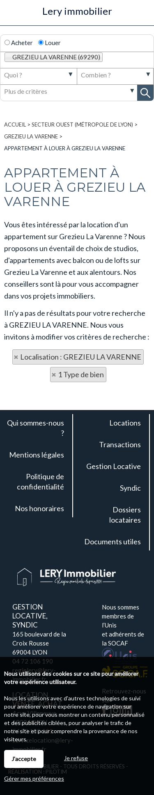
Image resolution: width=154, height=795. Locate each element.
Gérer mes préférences (34, 778)
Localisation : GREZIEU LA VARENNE (80, 356)
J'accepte (23, 758)
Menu (11, 15)
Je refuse (76, 757)
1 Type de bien (81, 374)
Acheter (19, 42)
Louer (49, 42)
